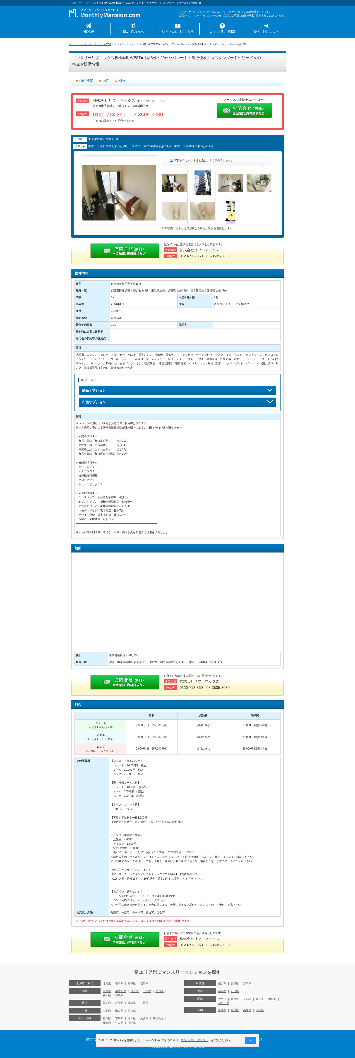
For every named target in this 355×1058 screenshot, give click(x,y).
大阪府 (222, 999)
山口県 (119, 1010)
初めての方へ (133, 32)
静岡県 (119, 1002)
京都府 (247, 999)
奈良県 (260, 999)
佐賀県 (119, 1022)
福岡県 (107, 1018)
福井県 (222, 991)
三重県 (144, 1002)
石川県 (235, 991)
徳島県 (260, 1010)
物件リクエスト (266, 32)
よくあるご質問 (222, 32)
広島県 (107, 1010)
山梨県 (222, 983)
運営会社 (93, 1039)
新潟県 (247, 983)
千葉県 (147, 991)
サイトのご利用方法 (177, 32)
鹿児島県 (158, 1018)
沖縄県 (132, 1022)
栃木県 (107, 995)
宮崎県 (119, 1018)
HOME (88, 32)
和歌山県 (223, 1003)
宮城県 (132, 983)
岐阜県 (132, 1002)
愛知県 (107, 1002)
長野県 (235, 983)
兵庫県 (235, 999)
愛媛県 (235, 1010)
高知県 (247, 1010)
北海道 (107, 983)
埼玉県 (134, 991)
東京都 (107, 991)
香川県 (222, 1010)
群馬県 (119, 995)
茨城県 (160, 991)
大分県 (144, 1018)
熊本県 (132, 1018)
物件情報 (86, 81)
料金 (122, 81)
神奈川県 (120, 991)
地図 (106, 81)
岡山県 (132, 1010)
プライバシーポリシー (194, 1040)
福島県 (144, 983)
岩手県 (119, 983)
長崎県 (107, 1022)
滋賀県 (272, 999)
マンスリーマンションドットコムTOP (90, 44)
